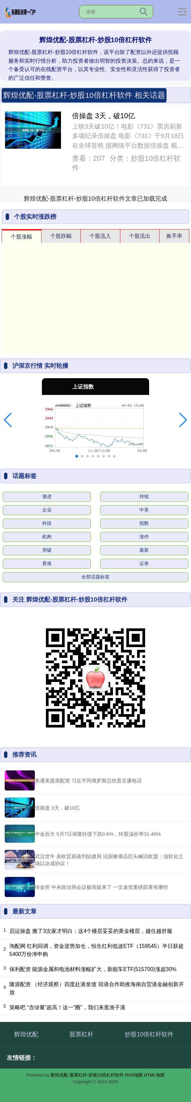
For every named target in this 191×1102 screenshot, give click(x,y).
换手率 (174, 236)
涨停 (144, 536)
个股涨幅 (21, 236)
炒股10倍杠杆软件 (149, 1034)
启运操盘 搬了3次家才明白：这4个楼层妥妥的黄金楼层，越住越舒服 (90, 931)
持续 (144, 496)
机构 (47, 536)
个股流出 (139, 236)
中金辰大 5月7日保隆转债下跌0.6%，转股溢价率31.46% (98, 834)
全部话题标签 (95, 576)
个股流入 (100, 236)
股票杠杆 (81, 1034)
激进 (47, 496)
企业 (47, 509)
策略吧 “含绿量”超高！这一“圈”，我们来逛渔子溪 (67, 1007)
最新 (144, 550)
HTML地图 (154, 1075)
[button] (7, 420)
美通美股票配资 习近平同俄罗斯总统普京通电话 (88, 780)
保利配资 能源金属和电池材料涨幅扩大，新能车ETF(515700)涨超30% (93, 969)
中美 (144, 509)
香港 (47, 563)
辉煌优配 (26, 1034)
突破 (47, 550)
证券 (144, 563)
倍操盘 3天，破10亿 (103, 116)
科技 (47, 523)
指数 (144, 523)
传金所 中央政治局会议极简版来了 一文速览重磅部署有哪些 (101, 887)
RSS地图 (134, 1075)
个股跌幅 (61, 236)
